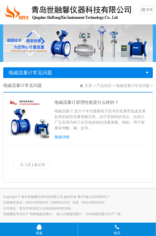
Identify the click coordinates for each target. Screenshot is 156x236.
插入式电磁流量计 (69, 214)
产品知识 (104, 85)
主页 (88, 85)
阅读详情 (61, 137)
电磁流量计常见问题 (30, 72)
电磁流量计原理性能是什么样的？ (86, 102)
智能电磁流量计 (41, 214)
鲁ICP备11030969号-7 (93, 197)
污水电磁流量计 (96, 214)
